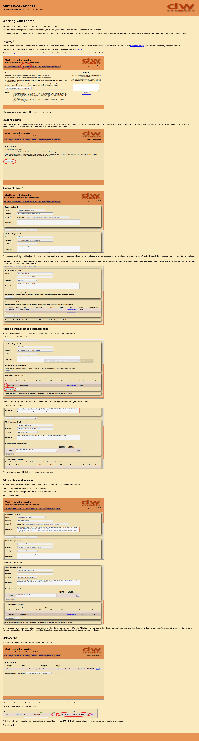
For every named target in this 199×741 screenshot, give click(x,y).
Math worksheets (19, 6)
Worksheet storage (137, 46)
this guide (78, 49)
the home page (12, 53)
